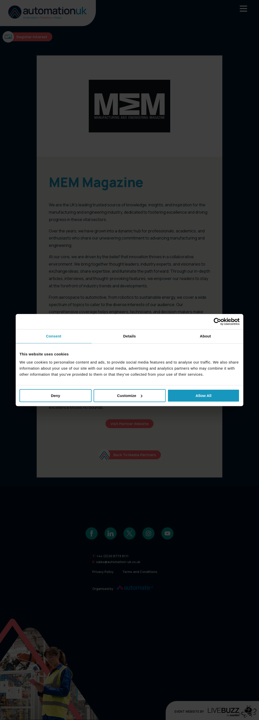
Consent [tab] (53, 336)
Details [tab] (129, 336)
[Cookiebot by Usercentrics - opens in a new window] (217, 321)
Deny (55, 395)
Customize (129, 395)
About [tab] (205, 336)
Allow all (203, 395)
